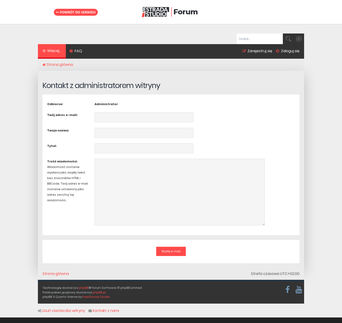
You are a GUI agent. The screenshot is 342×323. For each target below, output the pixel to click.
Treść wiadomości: (62, 161)
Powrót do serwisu (76, 12)
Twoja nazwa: (58, 130)
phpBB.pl (99, 292)
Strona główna (56, 273)
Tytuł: (52, 146)
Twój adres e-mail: (62, 115)
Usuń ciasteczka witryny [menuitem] (61, 310)
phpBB (84, 288)
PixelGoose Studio (96, 297)
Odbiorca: (55, 104)
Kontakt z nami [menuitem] (104, 310)
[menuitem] (76, 51)
